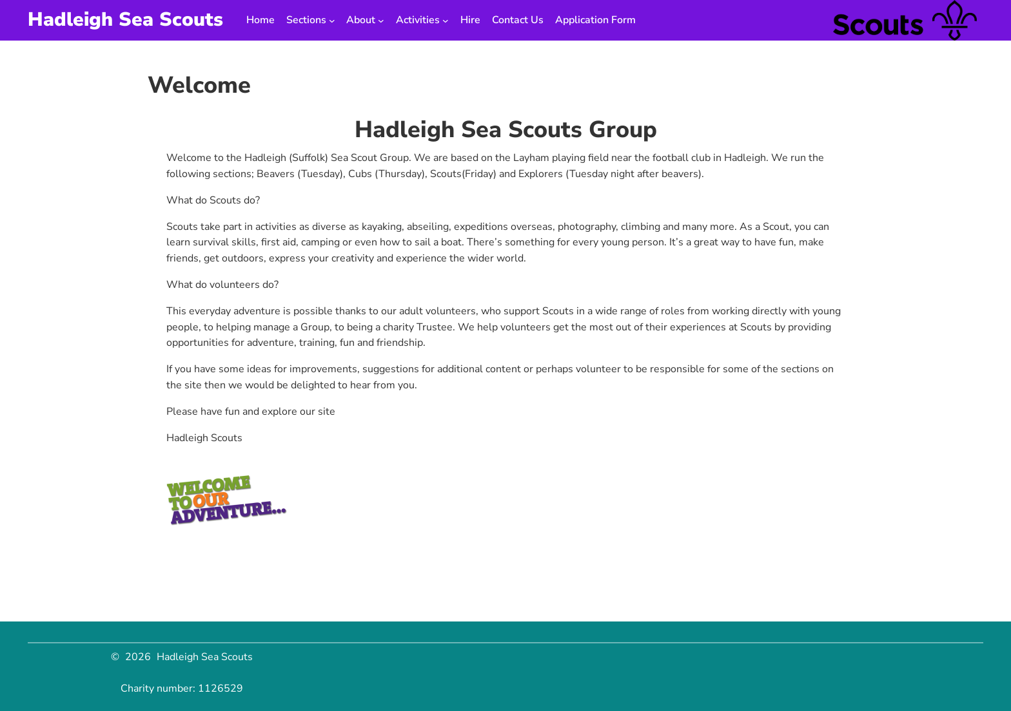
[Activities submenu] (445, 20)
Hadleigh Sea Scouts (125, 19)
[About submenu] (381, 20)
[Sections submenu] (332, 20)
